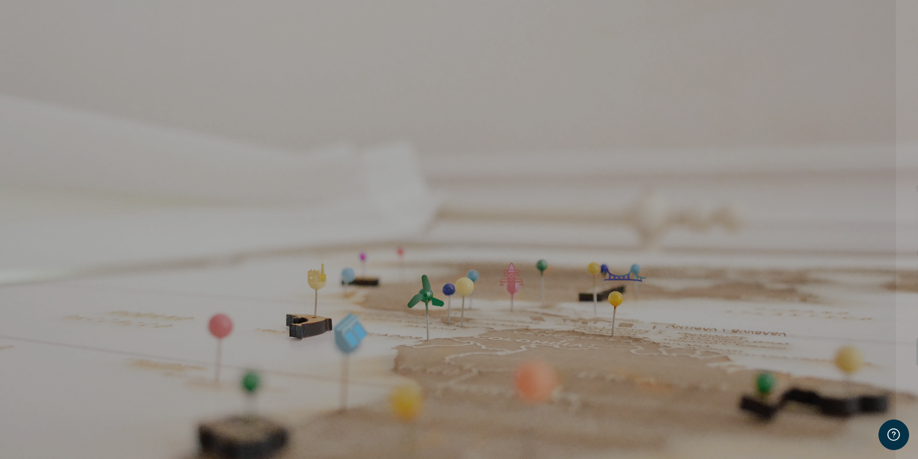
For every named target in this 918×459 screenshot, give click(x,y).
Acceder (784, 351)
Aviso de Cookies (856, 431)
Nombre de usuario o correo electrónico (750, 189)
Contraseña (693, 253)
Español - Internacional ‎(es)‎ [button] (734, 431)
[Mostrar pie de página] (893, 434)
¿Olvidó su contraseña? (855, 315)
